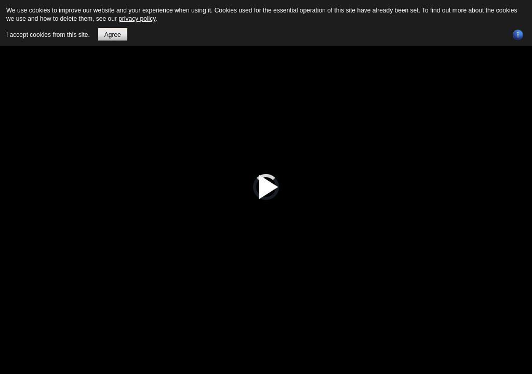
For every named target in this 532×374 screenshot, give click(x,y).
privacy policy (136, 18)
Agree (112, 34)
